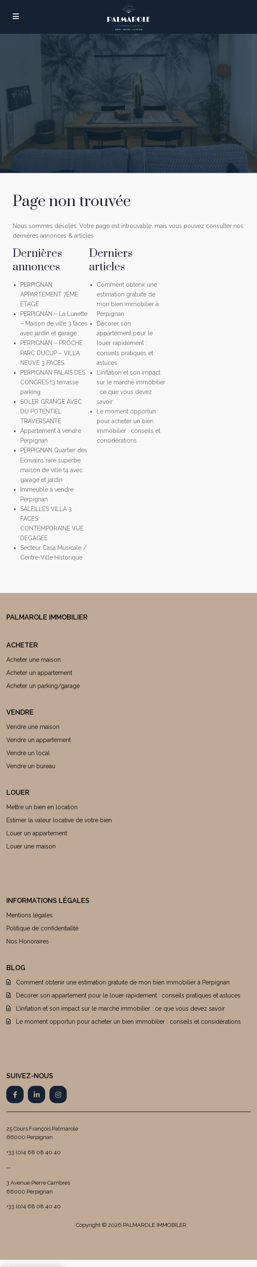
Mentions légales (29, 915)
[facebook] (15, 1094)
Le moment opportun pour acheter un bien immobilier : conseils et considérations (128, 1021)
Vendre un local (28, 753)
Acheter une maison (33, 659)
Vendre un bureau (30, 766)
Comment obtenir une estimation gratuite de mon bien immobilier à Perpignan (123, 982)
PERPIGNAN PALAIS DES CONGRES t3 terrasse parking (52, 382)
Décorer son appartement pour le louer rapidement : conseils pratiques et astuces (125, 343)
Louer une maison (31, 846)
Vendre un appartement (38, 740)
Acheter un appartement (39, 672)
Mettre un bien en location (42, 807)
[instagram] (58, 1094)
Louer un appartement (36, 833)
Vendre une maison (33, 726)
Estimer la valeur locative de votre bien (59, 820)
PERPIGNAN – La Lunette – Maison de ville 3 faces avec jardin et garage (53, 323)
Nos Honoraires (27, 941)
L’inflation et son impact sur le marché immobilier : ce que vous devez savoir (120, 1008)
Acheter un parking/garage (43, 685)
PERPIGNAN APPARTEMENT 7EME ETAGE (49, 294)
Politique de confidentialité (42, 928)
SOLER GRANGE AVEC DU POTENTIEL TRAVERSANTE (51, 411)
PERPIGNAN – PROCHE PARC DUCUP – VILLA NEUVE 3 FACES (51, 353)
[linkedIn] (36, 1094)
